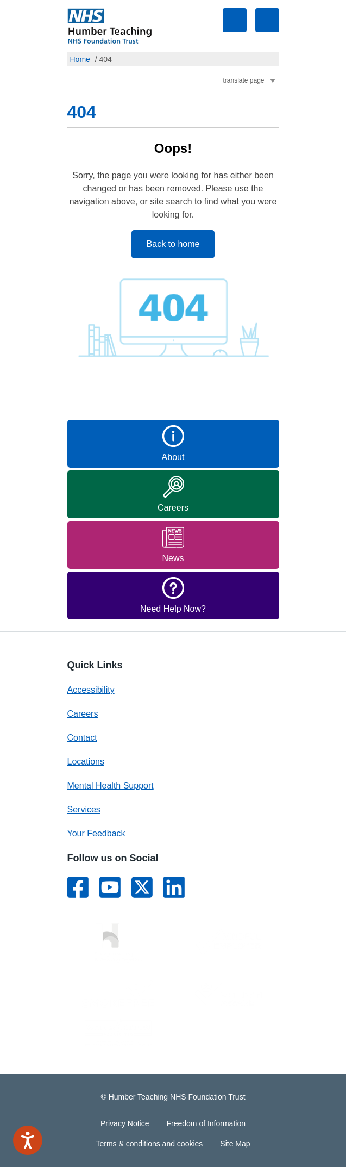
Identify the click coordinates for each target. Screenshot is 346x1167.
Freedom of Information (206, 1123)
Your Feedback (96, 833)
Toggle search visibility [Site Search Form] (235, 20)
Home (80, 59)
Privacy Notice (124, 1123)
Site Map (235, 1143)
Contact (82, 737)
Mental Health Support (110, 785)
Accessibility (91, 689)
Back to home (173, 244)
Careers (82, 713)
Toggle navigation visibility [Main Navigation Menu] (267, 20)
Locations (86, 761)
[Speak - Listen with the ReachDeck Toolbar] (27, 1140)
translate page (244, 80)
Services (83, 809)
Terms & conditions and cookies (149, 1143)
